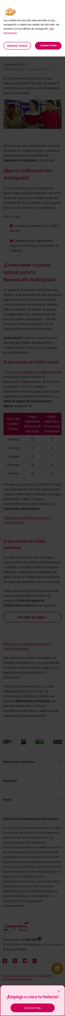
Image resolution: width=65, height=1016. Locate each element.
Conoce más (32, 1008)
